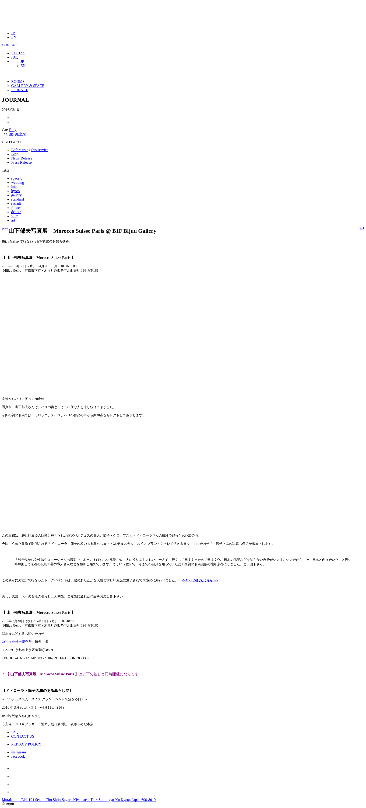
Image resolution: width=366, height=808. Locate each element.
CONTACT (10, 45)
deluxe (16, 212)
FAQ (14, 57)
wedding (17, 182)
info (14, 187)
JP (13, 33)
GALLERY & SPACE (27, 86)
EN (13, 37)
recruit (16, 203)
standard (17, 199)
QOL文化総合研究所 (17, 642)
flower (16, 208)
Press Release (21, 162)
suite (14, 216)
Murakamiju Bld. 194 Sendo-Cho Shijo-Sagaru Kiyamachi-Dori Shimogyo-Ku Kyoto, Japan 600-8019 (79, 800)
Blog (12, 130)
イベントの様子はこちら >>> (200, 580)
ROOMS (18, 81)
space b (16, 178)
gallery (20, 134)
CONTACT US (22, 736)
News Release (21, 158)
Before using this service (29, 150)
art (11, 134)
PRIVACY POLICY (26, 744)
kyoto (15, 191)
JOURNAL (19, 90)
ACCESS (18, 53)
